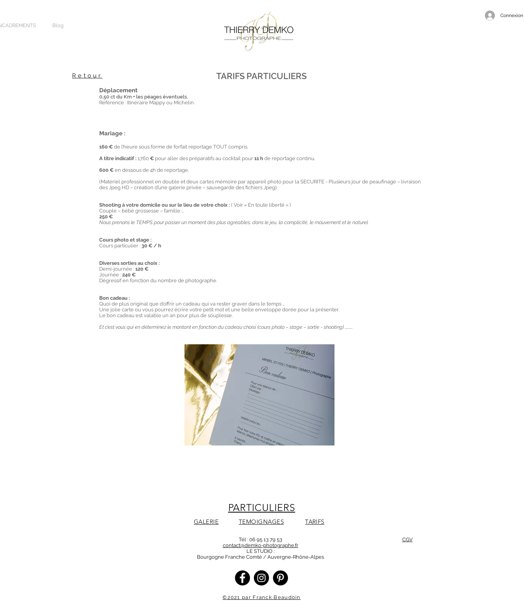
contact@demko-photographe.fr (260, 545)
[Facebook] (242, 577)
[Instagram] (261, 577)
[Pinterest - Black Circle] (280, 577)
